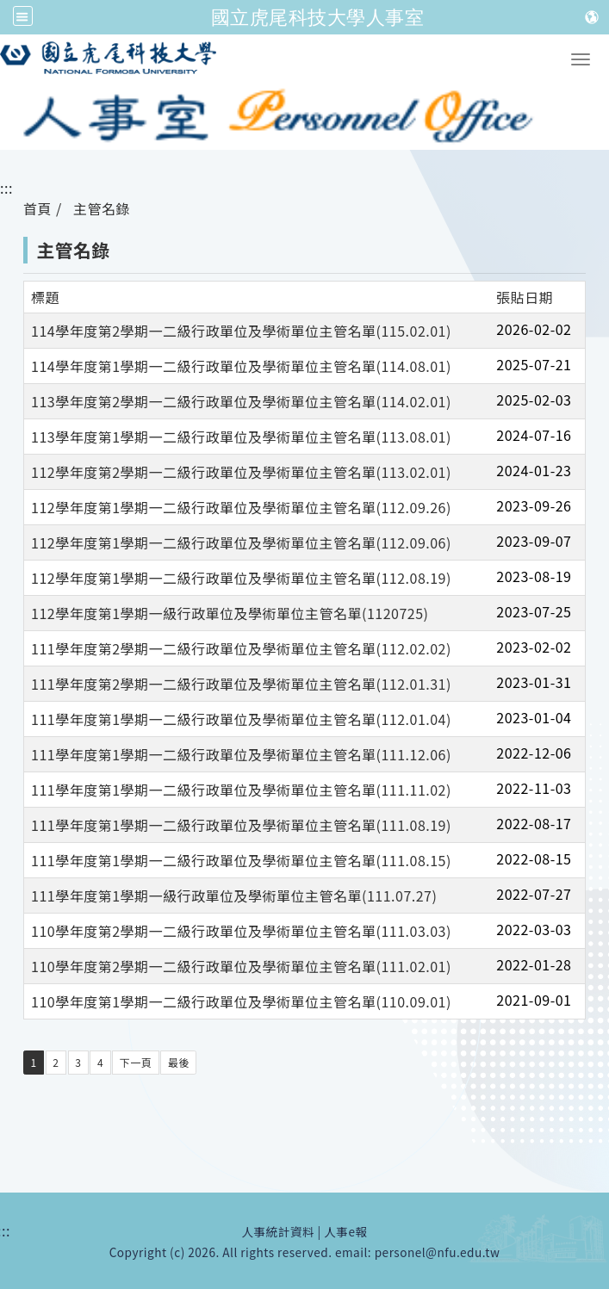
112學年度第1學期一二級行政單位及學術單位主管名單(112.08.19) (241, 577)
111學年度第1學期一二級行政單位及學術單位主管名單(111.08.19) (241, 825)
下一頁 (136, 1062)
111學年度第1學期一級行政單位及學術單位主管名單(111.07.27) (234, 895)
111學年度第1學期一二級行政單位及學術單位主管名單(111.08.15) (241, 860)
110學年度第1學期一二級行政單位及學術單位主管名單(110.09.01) (241, 1001)
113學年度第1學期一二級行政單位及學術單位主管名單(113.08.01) (241, 436)
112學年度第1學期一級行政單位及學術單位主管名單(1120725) (230, 613)
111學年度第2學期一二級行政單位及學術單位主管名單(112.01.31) (241, 683)
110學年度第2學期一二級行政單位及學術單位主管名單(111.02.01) (241, 966)
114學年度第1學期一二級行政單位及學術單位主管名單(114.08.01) (241, 366)
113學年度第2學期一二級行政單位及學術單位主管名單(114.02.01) (241, 401)
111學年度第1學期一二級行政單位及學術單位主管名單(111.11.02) (241, 789)
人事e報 (345, 1231)
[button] (580, 59)
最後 (179, 1062)
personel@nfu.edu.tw (437, 1252)
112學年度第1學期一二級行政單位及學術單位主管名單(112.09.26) (241, 507)
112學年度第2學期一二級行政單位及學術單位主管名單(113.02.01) (241, 472)
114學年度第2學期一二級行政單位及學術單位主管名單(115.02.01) (241, 330)
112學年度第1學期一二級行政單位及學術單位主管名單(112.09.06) (241, 542)
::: (6, 187)
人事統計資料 (277, 1231)
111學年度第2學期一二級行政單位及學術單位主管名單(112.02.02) (241, 648)
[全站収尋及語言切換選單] (23, 16)
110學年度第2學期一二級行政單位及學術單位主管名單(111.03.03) (241, 930)
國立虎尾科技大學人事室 (318, 17)
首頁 (37, 208)
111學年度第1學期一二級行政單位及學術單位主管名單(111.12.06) (241, 754)
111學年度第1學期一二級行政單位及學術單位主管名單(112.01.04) (241, 719)
